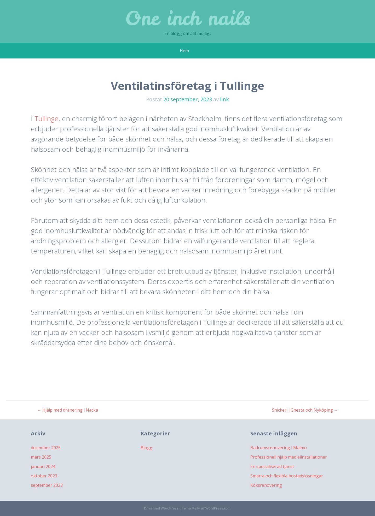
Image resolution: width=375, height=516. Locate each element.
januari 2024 (43, 466)
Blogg (146, 447)
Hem (184, 51)
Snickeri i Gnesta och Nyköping (305, 410)
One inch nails (187, 18)
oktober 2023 (44, 476)
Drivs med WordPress (161, 508)
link (224, 99)
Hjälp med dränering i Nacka (67, 410)
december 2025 (46, 447)
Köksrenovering (266, 485)
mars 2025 (41, 457)
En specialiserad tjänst (272, 466)
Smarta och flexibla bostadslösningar (286, 476)
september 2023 (47, 485)
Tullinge (46, 118)
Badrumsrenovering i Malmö (278, 447)
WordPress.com (217, 508)
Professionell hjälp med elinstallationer (288, 457)
